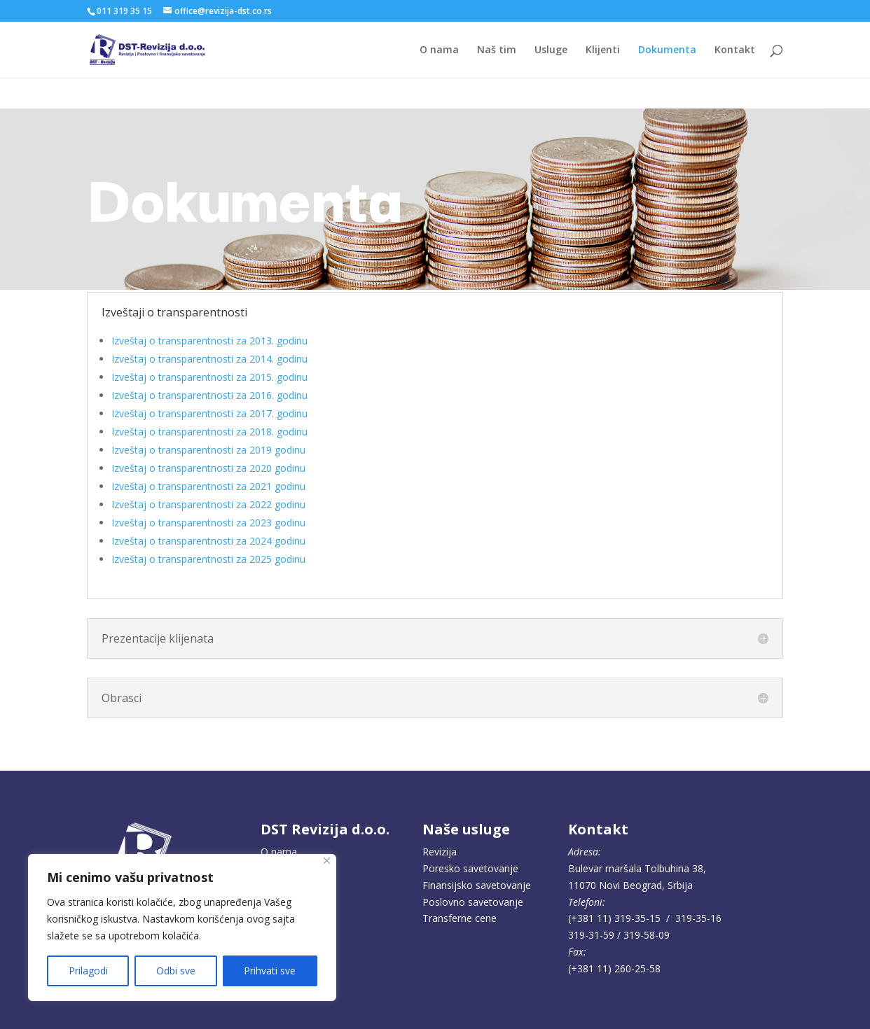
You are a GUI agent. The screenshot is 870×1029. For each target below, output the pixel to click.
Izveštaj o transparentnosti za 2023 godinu (208, 522)
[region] (182, 927)
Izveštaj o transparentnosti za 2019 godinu (208, 449)
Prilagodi (88, 970)
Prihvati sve (270, 970)
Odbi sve (175, 970)
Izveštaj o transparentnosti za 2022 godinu (208, 504)
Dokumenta (667, 50)
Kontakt (734, 50)
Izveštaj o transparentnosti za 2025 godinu (208, 559)
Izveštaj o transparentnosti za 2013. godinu (209, 340)
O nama (439, 50)
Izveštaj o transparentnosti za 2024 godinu (208, 540)
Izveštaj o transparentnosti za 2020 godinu (208, 468)
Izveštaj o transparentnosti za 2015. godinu (209, 377)
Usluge (550, 50)
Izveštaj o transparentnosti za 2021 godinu (208, 486)
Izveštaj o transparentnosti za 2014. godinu (209, 358)
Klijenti (603, 50)
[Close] (327, 861)
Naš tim (496, 50)
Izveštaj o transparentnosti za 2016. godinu (209, 395)
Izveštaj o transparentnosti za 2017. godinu (209, 413)
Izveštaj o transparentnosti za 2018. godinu (209, 431)
